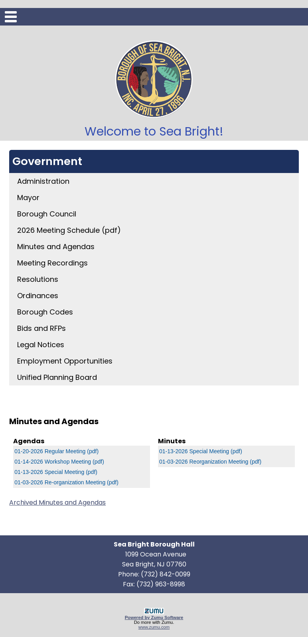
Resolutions (37, 279)
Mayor (28, 198)
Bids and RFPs (41, 328)
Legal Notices (40, 345)
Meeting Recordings (52, 263)
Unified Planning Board (57, 377)
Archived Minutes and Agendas (57, 502)
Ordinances (37, 296)
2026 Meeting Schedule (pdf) (69, 230)
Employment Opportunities (65, 361)
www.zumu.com (154, 627)
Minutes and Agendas (56, 247)
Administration (43, 181)
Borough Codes (45, 312)
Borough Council (46, 214)
